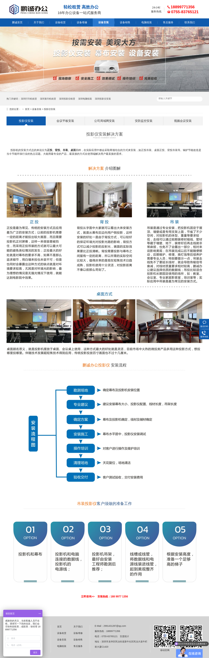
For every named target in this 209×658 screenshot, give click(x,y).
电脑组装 (146, 22)
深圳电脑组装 (85, 98)
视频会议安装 (183, 120)
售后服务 (168, 22)
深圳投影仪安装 (103, 98)
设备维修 (82, 22)
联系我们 (190, 22)
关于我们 (39, 22)
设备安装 (103, 22)
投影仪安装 (49, 109)
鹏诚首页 (17, 22)
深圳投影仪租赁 (67, 98)
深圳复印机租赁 (48, 98)
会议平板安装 (65, 120)
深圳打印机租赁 (29, 98)
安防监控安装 (144, 120)
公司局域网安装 (104, 120)
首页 (27, 109)
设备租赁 (60, 22)
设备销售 (125, 22)
